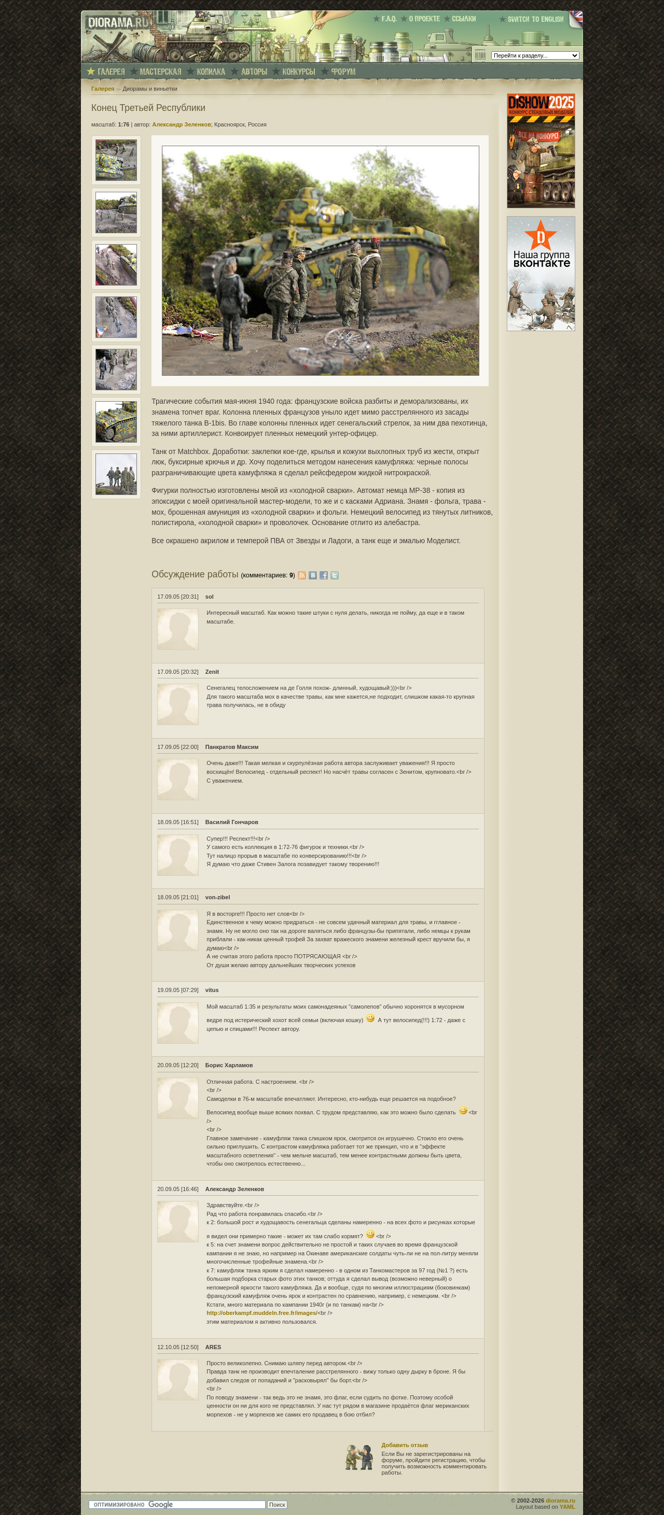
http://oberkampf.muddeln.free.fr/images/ (261, 1313)
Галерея (102, 89)
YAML (567, 1507)
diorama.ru (560, 1500)
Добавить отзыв (405, 1445)
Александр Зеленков (181, 124)
